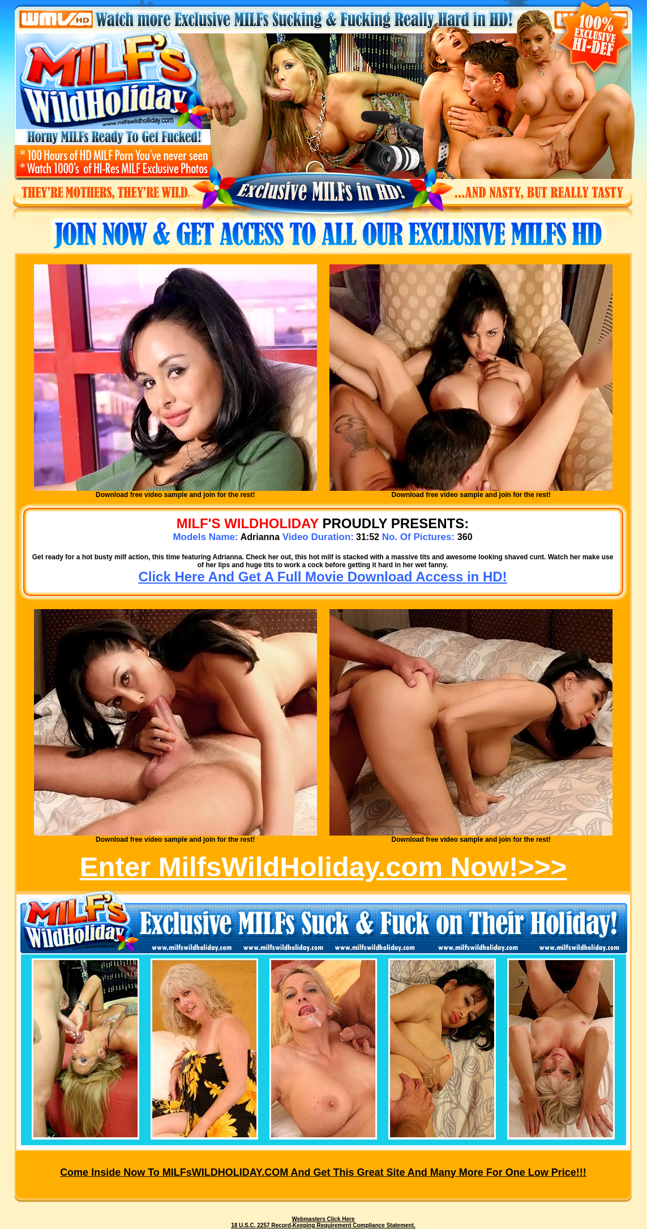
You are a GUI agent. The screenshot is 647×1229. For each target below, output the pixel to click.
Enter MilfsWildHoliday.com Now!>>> (323, 866)
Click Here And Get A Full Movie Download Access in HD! (322, 576)
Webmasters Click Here (323, 1219)
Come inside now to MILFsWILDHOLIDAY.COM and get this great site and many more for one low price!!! (323, 1172)
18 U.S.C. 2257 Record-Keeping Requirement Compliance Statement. (323, 1225)
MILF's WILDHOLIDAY (248, 523)
